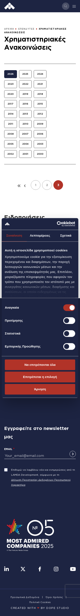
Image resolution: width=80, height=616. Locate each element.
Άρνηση (40, 389)
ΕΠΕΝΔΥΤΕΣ (26, 29)
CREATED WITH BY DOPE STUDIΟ (40, 607)
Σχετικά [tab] (65, 235)
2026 (10, 74)
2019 (25, 94)
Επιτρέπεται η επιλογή (40, 377)
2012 (40, 114)
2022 (25, 84)
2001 (25, 154)
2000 (40, 154)
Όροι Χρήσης (54, 597)
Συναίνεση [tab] (14, 235)
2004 (25, 144)
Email (8, 449)
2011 (10, 124)
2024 (40, 74)
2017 (10, 104)
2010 (25, 124)
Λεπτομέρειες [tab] (40, 235)
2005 (10, 144)
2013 (25, 114)
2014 (10, 114)
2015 (40, 104)
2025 (25, 74)
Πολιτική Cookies (40, 602)
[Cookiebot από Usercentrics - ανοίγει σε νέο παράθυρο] (57, 224)
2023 (11, 84)
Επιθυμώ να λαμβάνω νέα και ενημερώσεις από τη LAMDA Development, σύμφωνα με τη (43, 472)
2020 (10, 94)
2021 (40, 84)
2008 (10, 134)
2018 (40, 94)
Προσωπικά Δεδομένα (24, 597)
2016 (25, 104)
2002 (10, 154)
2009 (40, 124)
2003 (40, 144)
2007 (25, 134)
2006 (40, 134)
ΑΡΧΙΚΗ (9, 29)
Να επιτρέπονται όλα (40, 364)
